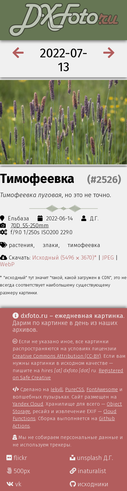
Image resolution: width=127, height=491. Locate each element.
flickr (16, 458)
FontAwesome (102, 389)
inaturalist (88, 471)
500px (18, 471)
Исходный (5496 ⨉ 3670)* (64, 257)
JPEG (108, 257)
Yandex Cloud (28, 404)
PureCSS (74, 389)
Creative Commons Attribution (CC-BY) (57, 356)
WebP (7, 264)
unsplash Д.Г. (91, 458)
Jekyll (56, 389)
